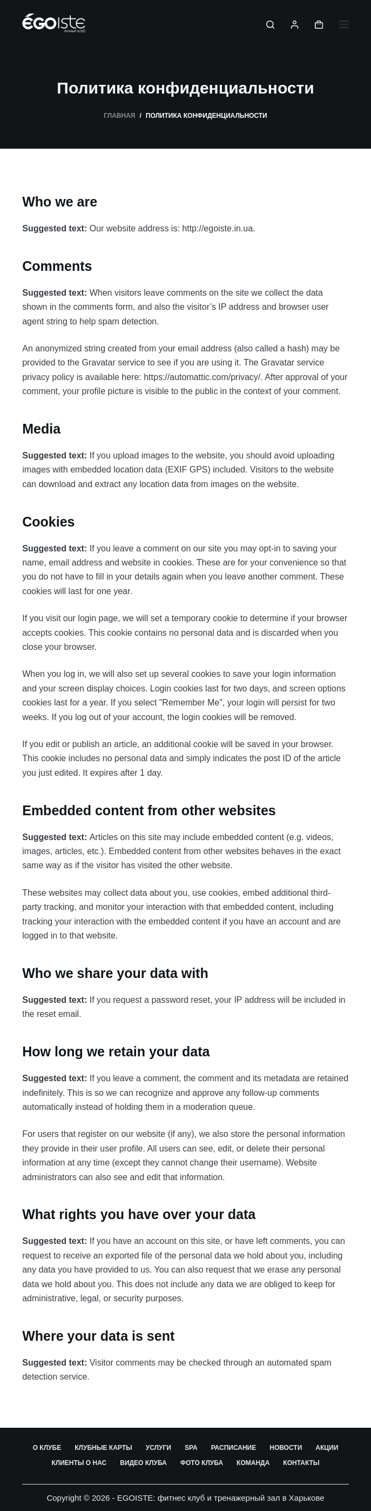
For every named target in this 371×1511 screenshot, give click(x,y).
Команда (253, 1463)
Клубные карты (103, 1448)
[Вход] (295, 25)
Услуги (158, 1448)
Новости (285, 1448)
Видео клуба (143, 1463)
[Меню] (344, 24)
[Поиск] (270, 25)
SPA (191, 1448)
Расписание (234, 1448)
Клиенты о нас (78, 1463)
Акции (326, 1448)
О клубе (47, 1448)
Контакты (301, 1463)
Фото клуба (201, 1463)
